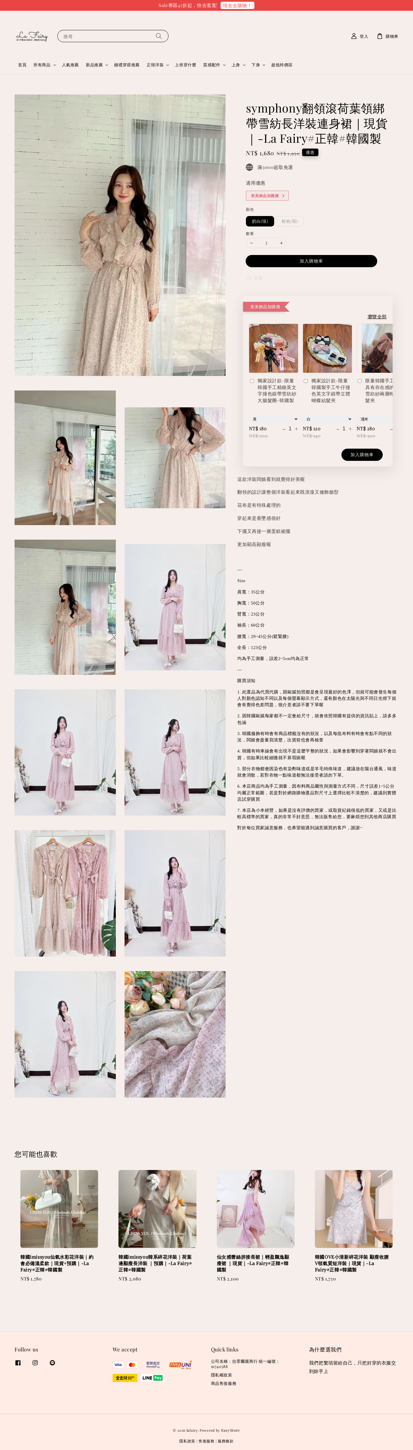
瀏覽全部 (377, 316)
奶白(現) (260, 221)
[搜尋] (159, 36)
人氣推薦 (70, 64)
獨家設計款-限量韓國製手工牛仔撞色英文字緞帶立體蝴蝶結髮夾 (326, 390)
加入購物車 (311, 261)
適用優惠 (255, 183)
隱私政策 (187, 1440)
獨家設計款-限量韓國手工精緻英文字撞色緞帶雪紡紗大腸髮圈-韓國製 (272, 390)
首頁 (22, 64)
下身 (255, 64)
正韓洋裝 (155, 64)
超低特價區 (282, 64)
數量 (250, 233)
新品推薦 (94, 64)
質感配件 (211, 64)
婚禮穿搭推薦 (127, 64)
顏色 (250, 209)
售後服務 (206, 1440)
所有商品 (41, 64)
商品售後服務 (224, 1383)
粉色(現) (290, 221)
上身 (236, 64)
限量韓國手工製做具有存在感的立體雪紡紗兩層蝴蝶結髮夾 (380, 390)
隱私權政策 (221, 1375)
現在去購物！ (237, 5)
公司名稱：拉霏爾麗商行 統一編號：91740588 (245, 1364)
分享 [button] (254, 278)
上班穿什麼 (185, 64)
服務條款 (226, 1440)
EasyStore (230, 1430)
